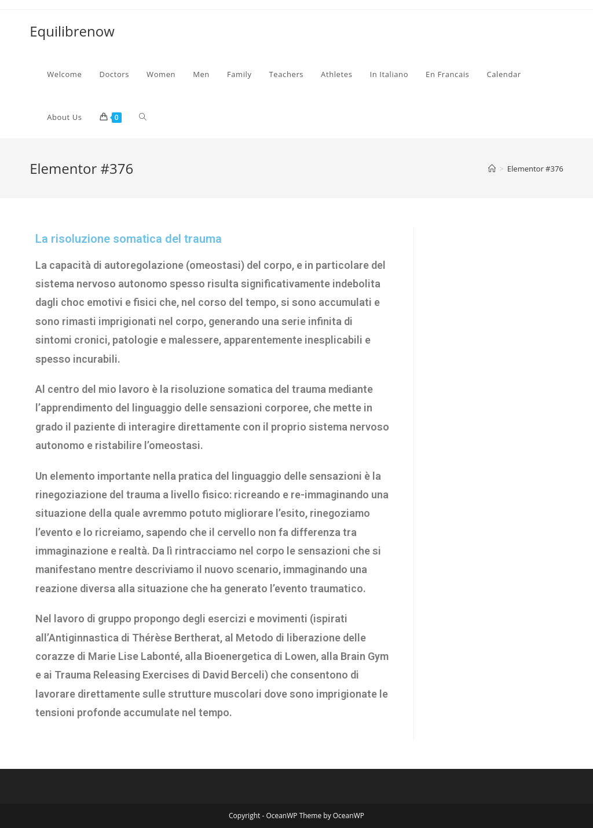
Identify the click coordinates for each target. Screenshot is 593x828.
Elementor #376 (535, 168)
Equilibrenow (72, 31)
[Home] (492, 168)
